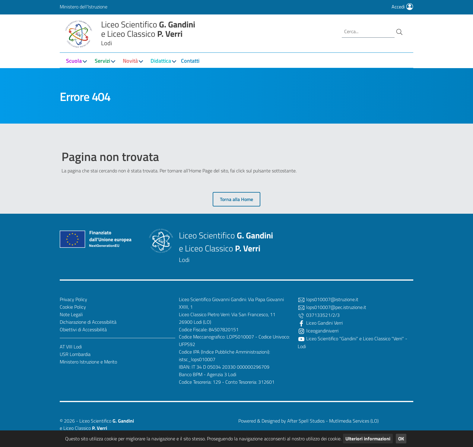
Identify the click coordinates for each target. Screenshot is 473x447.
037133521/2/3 (319, 315)
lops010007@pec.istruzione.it (332, 307)
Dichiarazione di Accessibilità (88, 322)
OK (401, 438)
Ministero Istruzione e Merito (88, 361)
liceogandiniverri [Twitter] (318, 330)
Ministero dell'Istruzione (83, 6)
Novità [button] (130, 61)
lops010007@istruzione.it (328, 299)
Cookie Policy (73, 306)
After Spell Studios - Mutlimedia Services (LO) (333, 420)
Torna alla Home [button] (236, 199)
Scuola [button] (74, 61)
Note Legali (71, 314)
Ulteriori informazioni (367, 438)
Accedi (402, 6)
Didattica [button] (161, 61)
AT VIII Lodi (71, 346)
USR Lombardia (75, 354)
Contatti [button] (190, 61)
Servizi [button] (102, 61)
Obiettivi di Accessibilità (83, 329)
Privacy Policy (73, 299)
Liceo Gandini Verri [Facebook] (320, 322)
